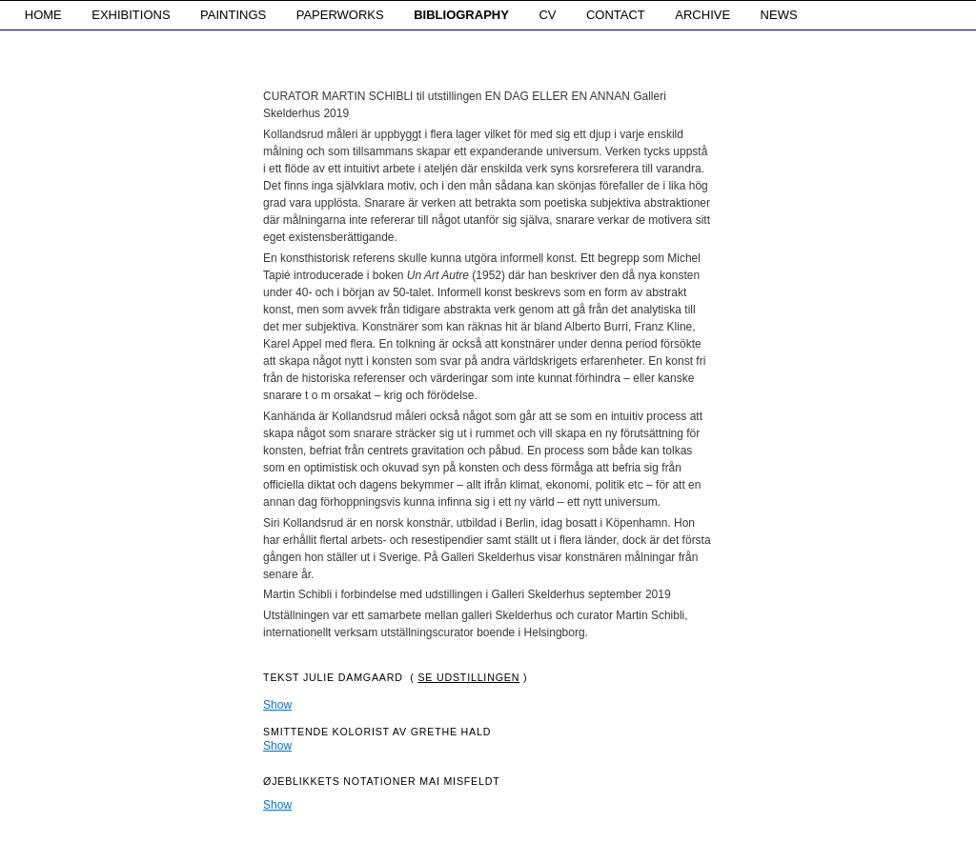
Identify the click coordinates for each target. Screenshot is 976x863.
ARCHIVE (702, 15)
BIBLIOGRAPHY (461, 15)
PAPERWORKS (340, 15)
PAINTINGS (233, 15)
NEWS (779, 15)
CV (547, 15)
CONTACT (615, 15)
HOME (43, 15)
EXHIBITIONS (131, 15)
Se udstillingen (468, 677)
